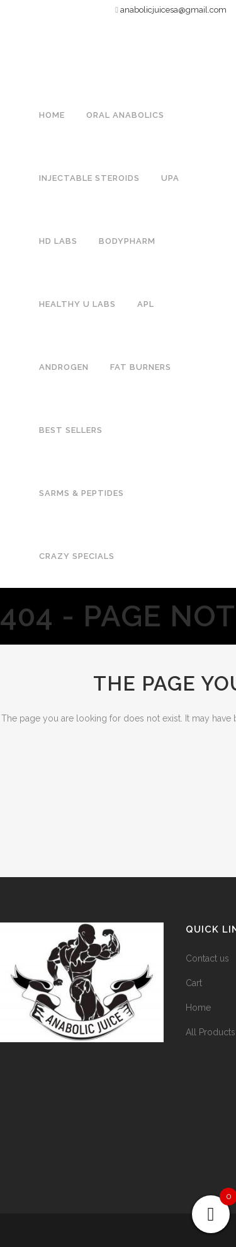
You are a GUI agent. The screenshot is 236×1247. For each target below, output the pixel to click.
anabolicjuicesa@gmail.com (173, 9)
